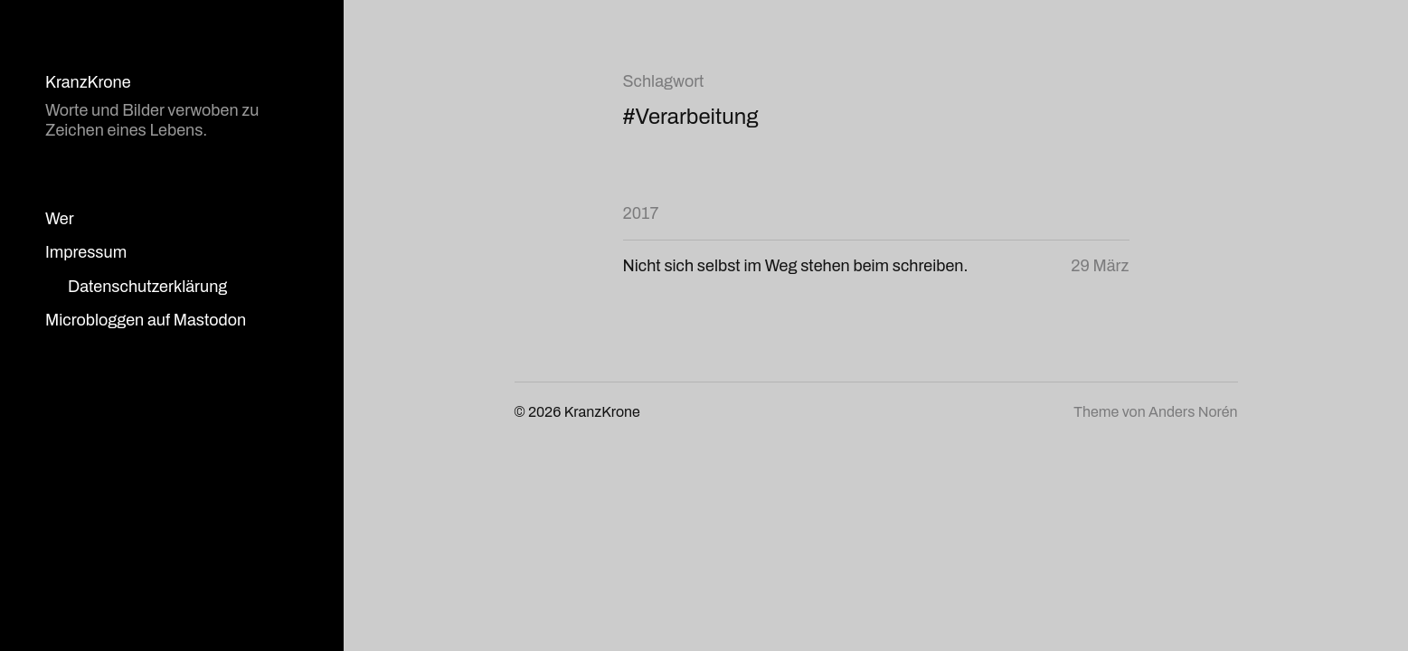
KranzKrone (88, 82)
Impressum (86, 252)
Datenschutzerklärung (147, 287)
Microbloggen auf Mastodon (145, 320)
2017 (641, 213)
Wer (59, 219)
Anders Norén (1192, 412)
